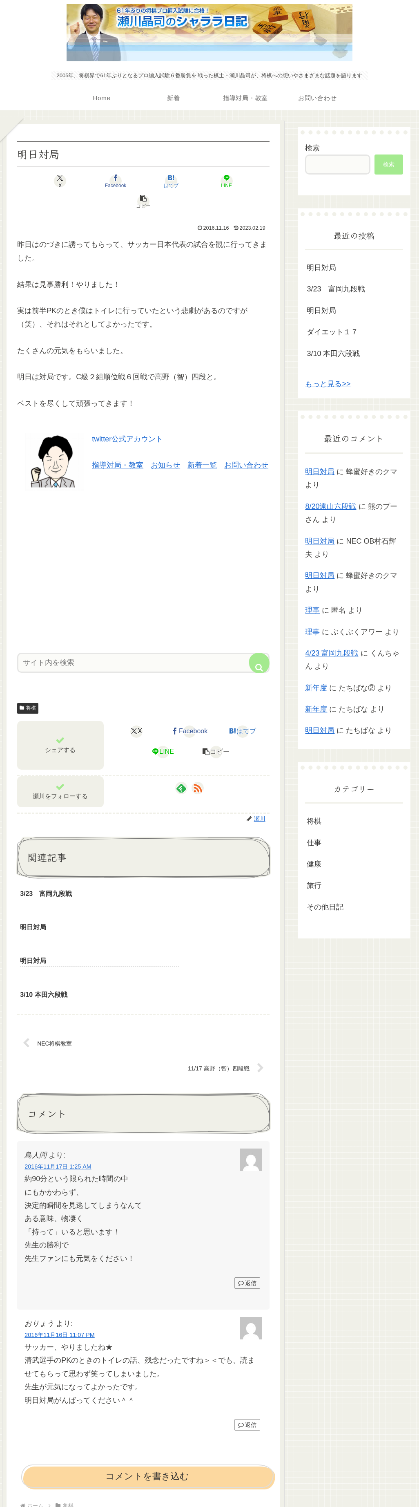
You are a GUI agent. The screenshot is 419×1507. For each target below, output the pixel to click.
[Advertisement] (143, 548)
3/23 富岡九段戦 (336, 289)
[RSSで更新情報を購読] (197, 767)
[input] (143, 642)
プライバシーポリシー (209, 1481)
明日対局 (321, 268)
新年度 (316, 688)
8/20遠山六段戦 (330, 506)
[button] (228, 181)
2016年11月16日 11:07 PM (60, 1248)
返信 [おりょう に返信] (247, 1338)
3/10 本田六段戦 (333, 353)
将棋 (28, 687)
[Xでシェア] (58, 181)
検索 (312, 148)
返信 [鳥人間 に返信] (247, 1197)
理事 (312, 610)
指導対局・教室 (117, 445)
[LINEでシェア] (185, 181)
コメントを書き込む (147, 1390)
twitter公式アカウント (127, 418)
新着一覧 (202, 445)
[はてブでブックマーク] (143, 181)
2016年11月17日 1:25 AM (58, 1080)
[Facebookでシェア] (101, 181)
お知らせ (165, 445)
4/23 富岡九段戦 (331, 653)
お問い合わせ (246, 445)
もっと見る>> (327, 384)
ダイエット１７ (332, 332)
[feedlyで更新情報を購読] (181, 767)
